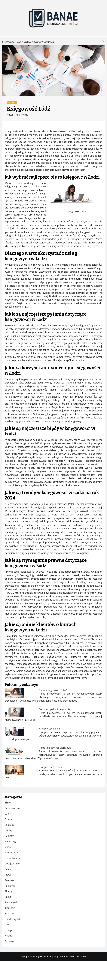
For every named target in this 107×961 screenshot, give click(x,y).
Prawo (8, 874)
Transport (10, 908)
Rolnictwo (10, 885)
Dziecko (9, 819)
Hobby (8, 830)
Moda (8, 847)
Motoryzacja (11, 852)
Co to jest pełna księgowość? (55, 709)
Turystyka (10, 913)
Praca (8, 869)
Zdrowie (9, 941)
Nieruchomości (13, 858)
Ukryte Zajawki (13, 919)
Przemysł (10, 880)
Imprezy (9, 836)
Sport (8, 897)
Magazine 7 (59, 956)
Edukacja (10, 824)
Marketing (10, 841)
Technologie (11, 902)
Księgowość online (49, 728)
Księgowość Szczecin (50, 767)
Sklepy (8, 891)
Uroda (8, 924)
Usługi (8, 930)
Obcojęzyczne (12, 863)
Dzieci (8, 813)
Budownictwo (12, 808)
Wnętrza (9, 935)
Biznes (12, 103)
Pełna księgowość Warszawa (55, 747)
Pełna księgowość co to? (53, 690)
